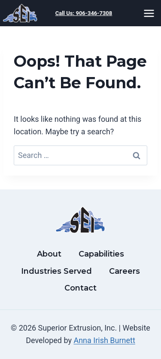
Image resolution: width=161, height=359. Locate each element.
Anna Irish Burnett (104, 340)
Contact (80, 288)
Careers (124, 271)
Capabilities (101, 254)
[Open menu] (150, 13)
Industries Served (56, 271)
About (49, 254)
